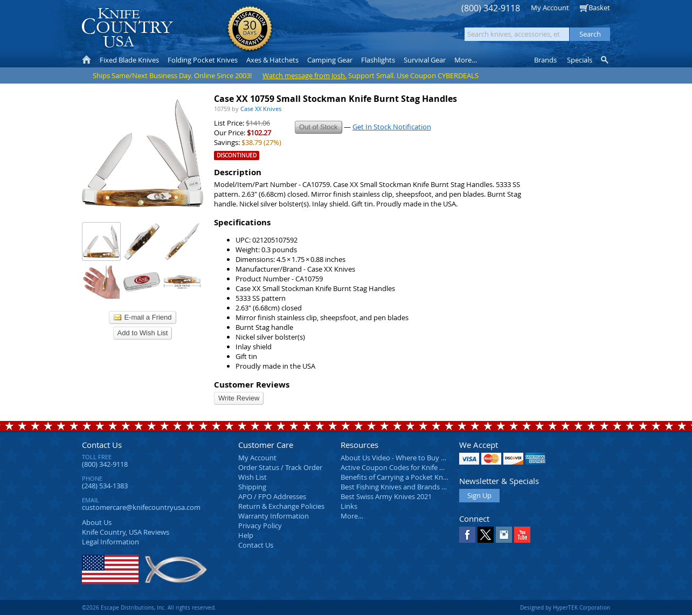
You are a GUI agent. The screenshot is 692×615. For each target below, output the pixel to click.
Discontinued (237, 155)
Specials (579, 60)
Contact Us (102, 444)
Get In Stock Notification (391, 127)
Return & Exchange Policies (281, 506)
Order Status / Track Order (280, 467)
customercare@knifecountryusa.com (141, 507)
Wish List (252, 477)
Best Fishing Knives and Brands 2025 (398, 487)
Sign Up (479, 495)
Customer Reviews (251, 384)
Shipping (252, 487)
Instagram (504, 535)
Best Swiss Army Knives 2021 (386, 496)
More (465, 60)
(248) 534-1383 (105, 485)
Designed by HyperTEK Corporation (565, 607)
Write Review (238, 398)
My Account (550, 7)
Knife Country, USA (127, 28)
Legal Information (110, 542)
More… (352, 516)
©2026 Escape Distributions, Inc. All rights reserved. (149, 607)
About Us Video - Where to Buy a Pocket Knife (413, 457)
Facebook (467, 535)
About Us (97, 522)
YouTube (522, 535)
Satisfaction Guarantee (249, 29)
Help (245, 535)
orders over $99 (309, 33)
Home (86, 59)
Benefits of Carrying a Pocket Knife (396, 477)
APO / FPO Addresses (272, 496)
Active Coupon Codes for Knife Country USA (410, 467)
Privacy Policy (260, 525)
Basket (599, 7)
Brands (545, 60)
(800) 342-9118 (490, 8)
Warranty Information (273, 516)
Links (349, 506)
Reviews (125, 532)
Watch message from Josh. (304, 75)
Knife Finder (605, 59)
